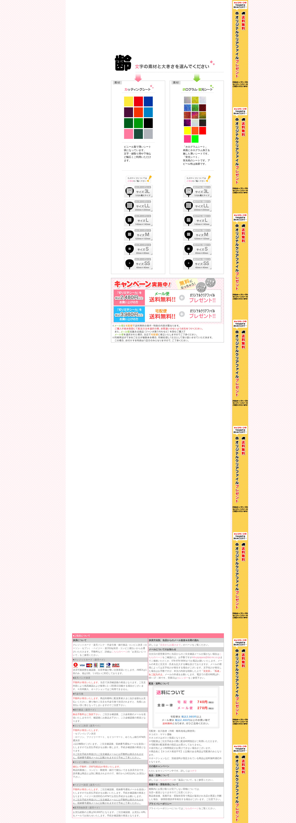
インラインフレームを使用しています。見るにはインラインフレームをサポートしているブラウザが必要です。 (148, 26)
